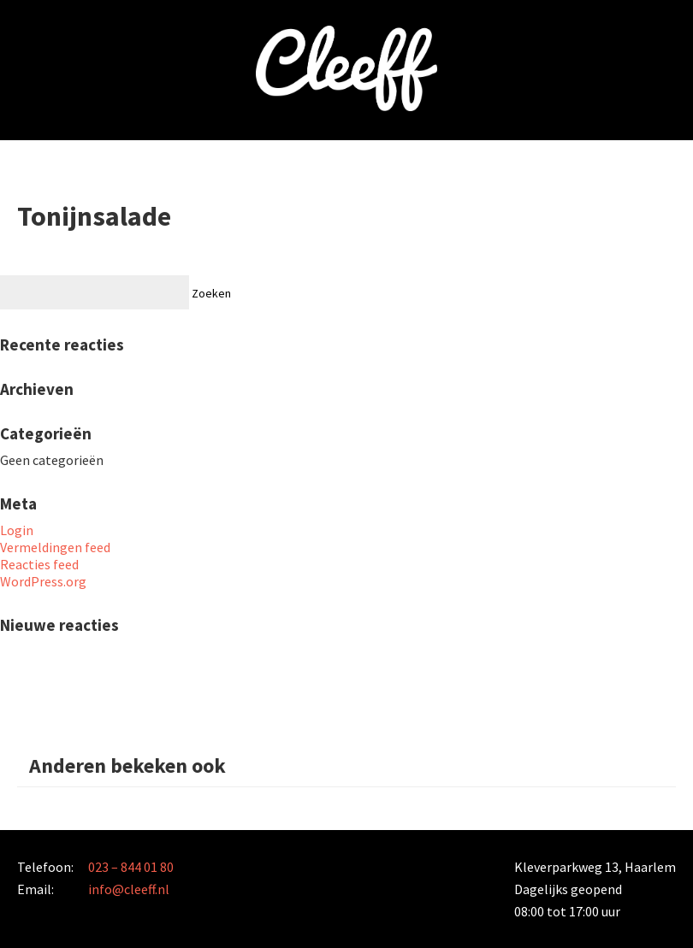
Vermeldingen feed (55, 547)
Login (16, 530)
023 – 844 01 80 (131, 866)
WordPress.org (43, 581)
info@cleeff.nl (128, 889)
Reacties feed (39, 564)
